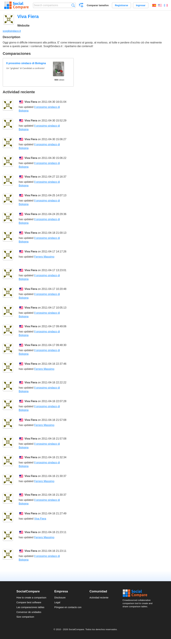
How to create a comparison (31, 597)
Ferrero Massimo (44, 256)
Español (154, 5)
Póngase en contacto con (67, 607)
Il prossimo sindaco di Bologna (26, 63)
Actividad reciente (99, 597)
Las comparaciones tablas (30, 607)
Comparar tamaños (98, 5)
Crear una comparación (81, 6)
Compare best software (28, 602)
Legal (57, 602)
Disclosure (59, 597)
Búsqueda (73, 5)
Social (139, 593)
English (160, 5)
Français (166, 5)
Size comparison (25, 616)
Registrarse (121, 5)
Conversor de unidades (28, 612)
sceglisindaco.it (12, 31)
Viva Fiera (31, 101)
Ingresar (140, 5)
